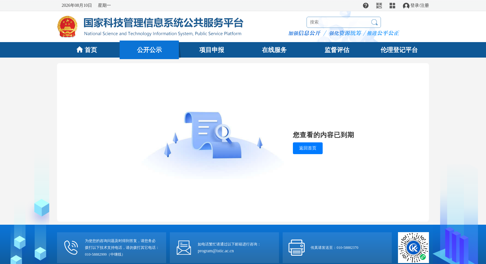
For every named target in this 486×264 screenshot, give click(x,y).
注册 (424, 5)
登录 (414, 5)
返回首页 (307, 148)
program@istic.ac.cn (216, 251)
